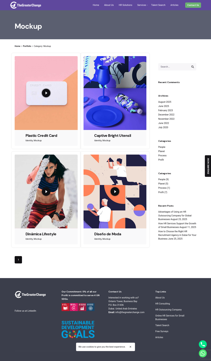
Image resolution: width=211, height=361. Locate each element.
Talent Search (162, 325)
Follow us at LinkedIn (25, 310)
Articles (159, 337)
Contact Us (193, 5)
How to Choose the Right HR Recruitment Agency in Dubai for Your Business (177, 235)
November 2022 (166, 119)
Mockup (38, 140)
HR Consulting (162, 303)
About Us (160, 297)
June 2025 (163, 106)
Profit (161, 159)
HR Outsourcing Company (168, 309)
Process (162, 155)
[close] (130, 346)
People (161, 147)
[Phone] (203, 344)
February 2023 (165, 110)
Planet (161, 151)
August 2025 (164, 102)
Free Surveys (161, 331)
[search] (192, 66)
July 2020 (163, 127)
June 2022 (163, 123)
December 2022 (166, 114)
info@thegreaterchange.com (129, 312)
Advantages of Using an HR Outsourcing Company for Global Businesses (175, 215)
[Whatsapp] (203, 353)
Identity (29, 140)
